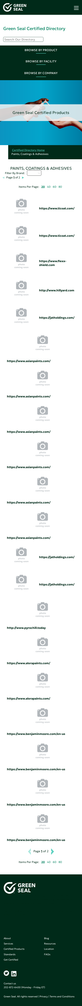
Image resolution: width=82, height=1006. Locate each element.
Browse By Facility (41, 61)
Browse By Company (41, 73)
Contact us (10, 983)
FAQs (47, 954)
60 (54, 187)
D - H (34, 173)
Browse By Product (41, 50)
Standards (9, 954)
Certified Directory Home (28, 150)
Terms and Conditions (62, 996)
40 (48, 187)
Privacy (44, 996)
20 (43, 187)
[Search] (23, 39)
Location (49, 948)
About (7, 938)
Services (8, 943)
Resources (50, 943)
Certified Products (14, 948)
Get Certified (11, 959)
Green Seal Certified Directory (34, 28)
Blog (46, 938)
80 (60, 187)
